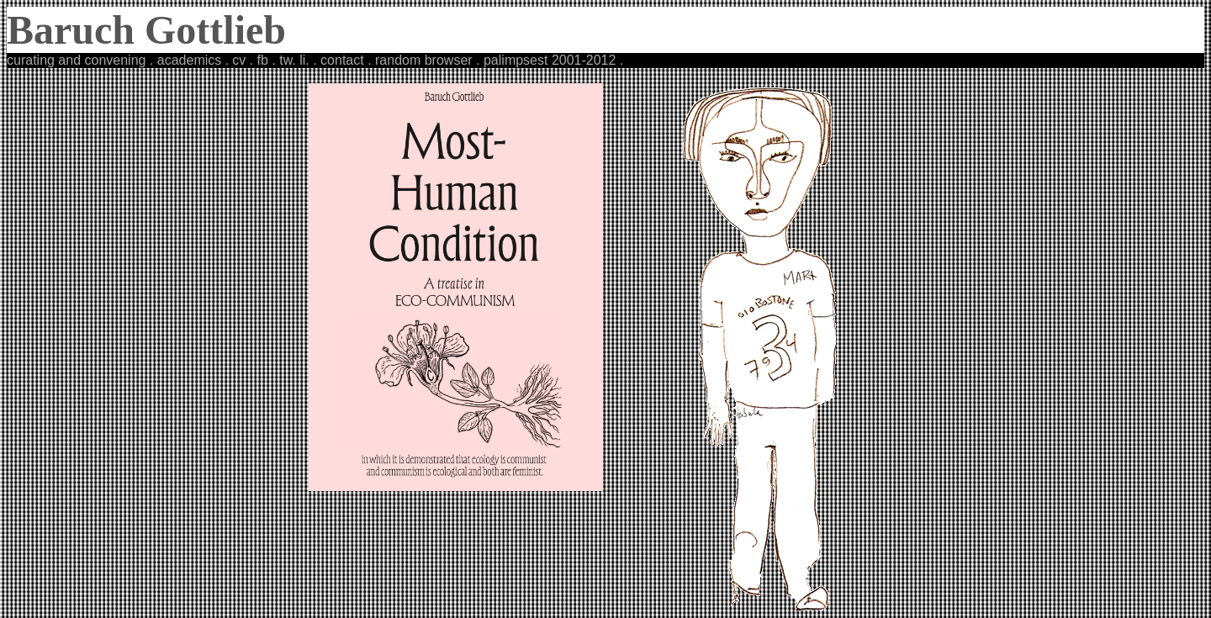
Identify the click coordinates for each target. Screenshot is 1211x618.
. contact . (342, 60)
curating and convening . (80, 60)
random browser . (428, 60)
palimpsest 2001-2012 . (553, 60)
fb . (268, 60)
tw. (287, 60)
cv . (244, 60)
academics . (191, 60)
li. (304, 60)
